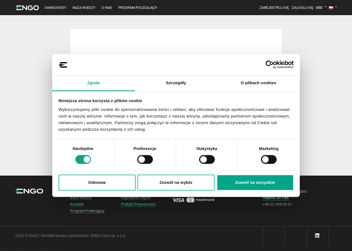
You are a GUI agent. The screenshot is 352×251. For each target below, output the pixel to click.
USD (319, 8)
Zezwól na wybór (176, 182)
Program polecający (137, 8)
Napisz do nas (276, 197)
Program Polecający (87, 211)
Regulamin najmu (136, 197)
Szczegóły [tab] (176, 82)
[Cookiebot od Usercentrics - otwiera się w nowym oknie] (270, 65)
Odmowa (97, 182)
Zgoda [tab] (93, 82)
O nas (107, 8)
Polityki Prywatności (138, 204)
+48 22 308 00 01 (277, 204)
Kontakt (77, 204)
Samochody (55, 8)
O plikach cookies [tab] (258, 82)
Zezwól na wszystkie (255, 182)
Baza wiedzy (84, 8)
